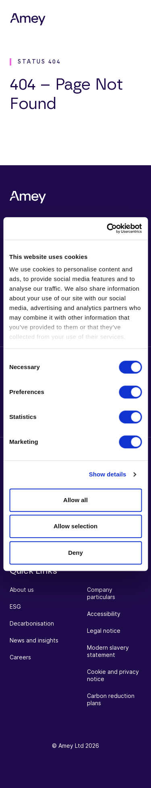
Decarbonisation (32, 623)
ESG (15, 606)
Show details (107, 474)
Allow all (75, 500)
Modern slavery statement (108, 651)
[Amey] (28, 19)
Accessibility (103, 613)
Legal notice (103, 630)
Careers (20, 657)
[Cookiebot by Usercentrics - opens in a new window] (107, 228)
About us (22, 589)
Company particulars (101, 593)
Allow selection (75, 526)
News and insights (34, 640)
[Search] (107, 19)
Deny (75, 552)
